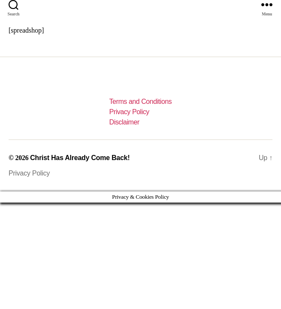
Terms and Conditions (140, 101)
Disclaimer (124, 122)
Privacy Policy (129, 111)
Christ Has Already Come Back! (80, 157)
